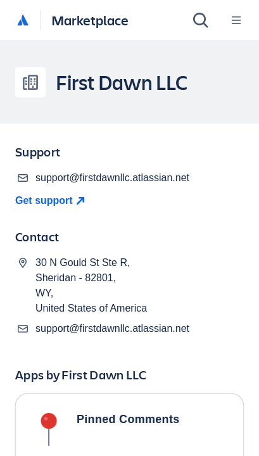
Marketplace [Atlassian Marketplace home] (90, 20)
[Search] (200, 20)
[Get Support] (51, 200)
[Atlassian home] (22, 21)
